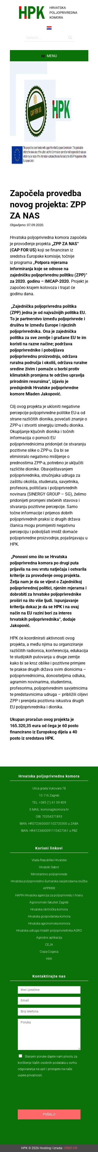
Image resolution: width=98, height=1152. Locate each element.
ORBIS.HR (70, 1148)
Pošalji (49, 1114)
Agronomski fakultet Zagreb (49, 902)
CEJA (49, 944)
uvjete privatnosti (30, 1075)
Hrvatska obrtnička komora (49, 909)
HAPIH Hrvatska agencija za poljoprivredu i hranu (49, 895)
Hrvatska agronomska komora (49, 923)
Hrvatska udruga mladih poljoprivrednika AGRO (49, 930)
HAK (49, 959)
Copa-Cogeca (49, 952)
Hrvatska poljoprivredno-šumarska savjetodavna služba (49, 881)
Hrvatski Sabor (49, 867)
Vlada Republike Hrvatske (49, 860)
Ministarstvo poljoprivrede (49, 874)
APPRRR (49, 888)
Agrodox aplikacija (49, 937)
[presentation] (57, 1103)
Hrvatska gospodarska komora (49, 916)
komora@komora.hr (55, 809)
